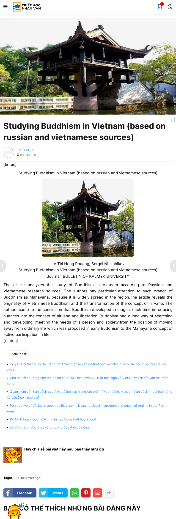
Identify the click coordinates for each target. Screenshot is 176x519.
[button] (5, 7)
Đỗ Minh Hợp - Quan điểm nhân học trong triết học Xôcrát (53, 419)
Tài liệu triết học (28, 478)
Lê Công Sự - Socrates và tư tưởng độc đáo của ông (49, 427)
